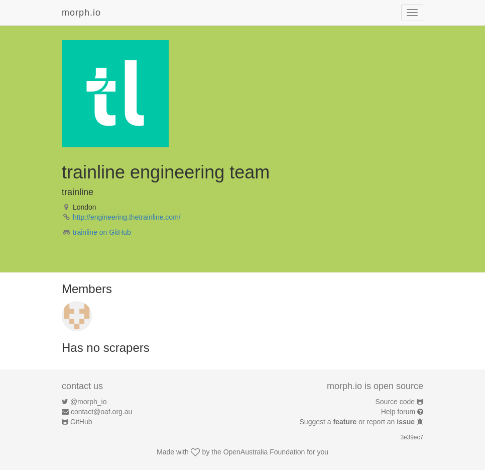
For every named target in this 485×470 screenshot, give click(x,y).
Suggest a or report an (358, 422)
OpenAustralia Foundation (264, 452)
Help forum (398, 412)
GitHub (81, 422)
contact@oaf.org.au (101, 412)
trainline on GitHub (102, 232)
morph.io (81, 13)
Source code (395, 402)
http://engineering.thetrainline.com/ (127, 217)
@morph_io (88, 402)
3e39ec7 (411, 437)
